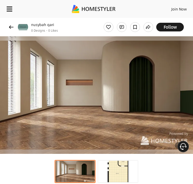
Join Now (179, 9)
